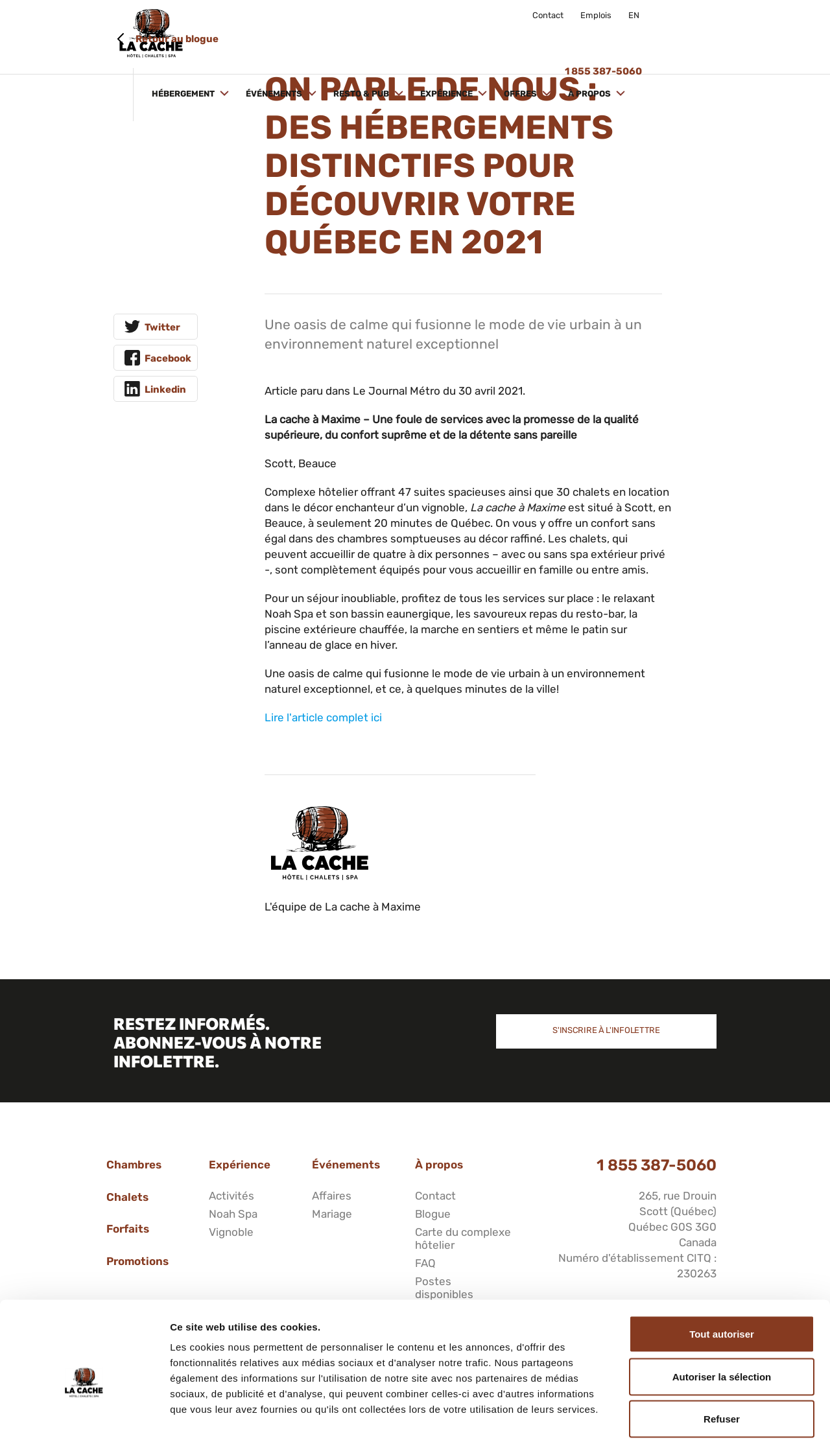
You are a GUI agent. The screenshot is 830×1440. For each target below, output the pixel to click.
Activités (231, 1195)
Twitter (162, 327)
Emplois (595, 15)
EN (633, 15)
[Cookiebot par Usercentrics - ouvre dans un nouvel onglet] (84, 1414)
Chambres (133, 1164)
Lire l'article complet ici (323, 717)
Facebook (168, 358)
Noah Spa (233, 1213)
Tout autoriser (721, 1269)
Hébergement (258, 37)
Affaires (331, 1195)
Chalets (127, 1196)
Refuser (722, 1354)
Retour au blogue (177, 38)
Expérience (522, 37)
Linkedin (165, 389)
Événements (349, 37)
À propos (665, 37)
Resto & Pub (437, 37)
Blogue (433, 1213)
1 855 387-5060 (657, 1165)
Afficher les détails (714, 1414)
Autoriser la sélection (722, 1312)
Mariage (332, 1213)
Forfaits (127, 1228)
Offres (595, 37)
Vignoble (231, 1231)
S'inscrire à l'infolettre (606, 1030)
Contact (547, 15)
